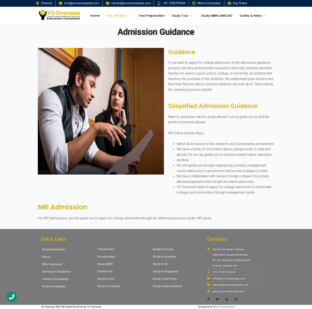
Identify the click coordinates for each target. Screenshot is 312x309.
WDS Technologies (223, 306)
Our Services (119, 16)
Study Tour (183, 16)
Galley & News (253, 16)
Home (94, 16)
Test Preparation (152, 16)
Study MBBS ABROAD (216, 16)
